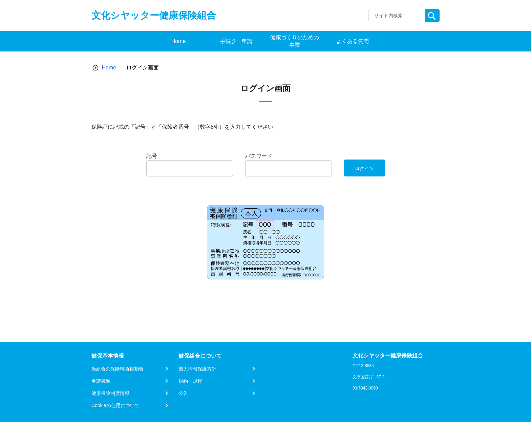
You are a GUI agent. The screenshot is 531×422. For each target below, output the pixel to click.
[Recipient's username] (396, 15)
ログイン (364, 168)
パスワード (258, 156)
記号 (151, 156)
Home (109, 67)
